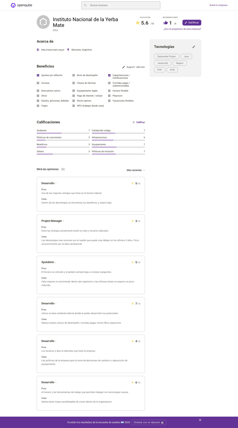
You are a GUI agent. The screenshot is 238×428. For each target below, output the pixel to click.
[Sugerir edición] (194, 47)
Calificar (192, 22)
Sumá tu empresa (218, 5)
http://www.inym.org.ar (50, 49)
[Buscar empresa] (120, 5)
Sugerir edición (133, 67)
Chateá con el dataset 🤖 (149, 422)
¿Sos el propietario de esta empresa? (182, 29)
